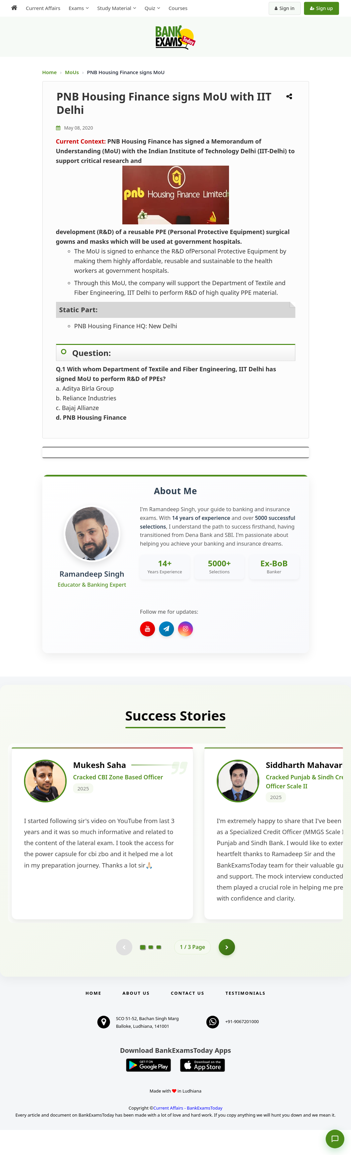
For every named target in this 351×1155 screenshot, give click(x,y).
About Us (136, 1018)
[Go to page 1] (142, 972)
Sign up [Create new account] (321, 8)
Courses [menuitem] (177, 8)
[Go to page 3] (158, 972)
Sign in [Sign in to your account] (285, 8)
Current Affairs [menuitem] (42, 8)
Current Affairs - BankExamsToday (187, 1133)
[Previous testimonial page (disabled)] (124, 972)
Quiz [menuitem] (149, 8)
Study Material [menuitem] (114, 8)
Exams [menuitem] (75, 8)
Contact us (187, 1018)
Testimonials (245, 1018)
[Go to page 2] (150, 972)
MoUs (72, 72)
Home (49, 72)
